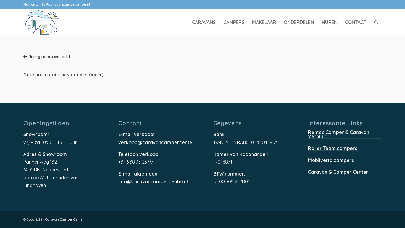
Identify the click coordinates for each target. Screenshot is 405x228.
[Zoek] (376, 22)
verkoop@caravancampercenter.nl (155, 143)
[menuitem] (204, 22)
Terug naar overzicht (46, 56)
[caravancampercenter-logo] (52, 22)
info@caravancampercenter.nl (64, 4)
